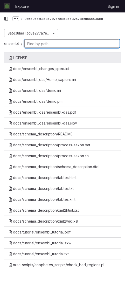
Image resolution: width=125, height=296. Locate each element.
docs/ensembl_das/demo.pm (35, 101)
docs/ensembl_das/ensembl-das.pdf (42, 112)
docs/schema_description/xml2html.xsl (43, 210)
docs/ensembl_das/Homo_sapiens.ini (42, 79)
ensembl (11, 43)
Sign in (113, 6)
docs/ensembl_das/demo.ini (34, 90)
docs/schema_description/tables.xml (41, 199)
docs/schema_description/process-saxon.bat (49, 145)
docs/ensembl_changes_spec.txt (38, 68)
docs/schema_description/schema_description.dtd (53, 166)
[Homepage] (7, 6)
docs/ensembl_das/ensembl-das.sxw (42, 123)
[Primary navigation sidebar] (6, 19)
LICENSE (17, 58)
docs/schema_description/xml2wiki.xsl (43, 221)
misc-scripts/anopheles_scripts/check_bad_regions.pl (56, 265)
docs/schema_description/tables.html (42, 177)
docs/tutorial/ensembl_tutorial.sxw (39, 243)
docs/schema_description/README (40, 134)
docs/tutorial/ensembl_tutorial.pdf (39, 232)
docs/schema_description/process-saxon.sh (48, 156)
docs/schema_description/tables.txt (41, 188)
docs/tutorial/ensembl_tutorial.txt (38, 254)
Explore (22, 6)
